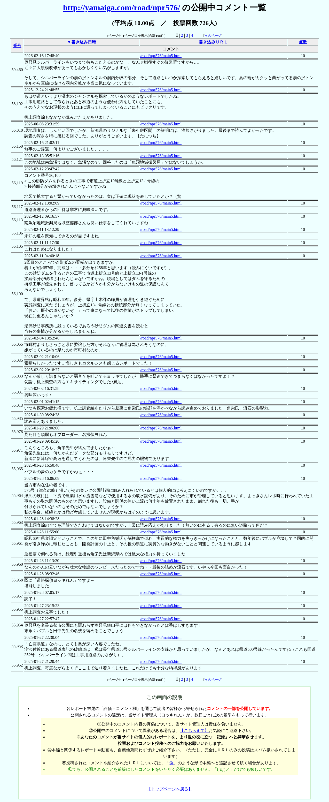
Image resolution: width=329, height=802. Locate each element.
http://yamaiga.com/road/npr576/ (121, 7)
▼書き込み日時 (81, 42)
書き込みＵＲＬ (213, 42)
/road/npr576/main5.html (161, 56)
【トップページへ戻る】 (169, 789)
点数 (303, 42)
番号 (17, 45)
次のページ (213, 35)
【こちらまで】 (194, 730)
